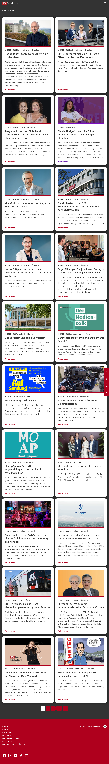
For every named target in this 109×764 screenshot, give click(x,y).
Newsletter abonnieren (93, 726)
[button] (105, 3)
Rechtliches (7, 732)
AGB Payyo (7, 741)
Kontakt (6, 726)
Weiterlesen (10, 90)
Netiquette (7, 735)
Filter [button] (103, 10)
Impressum (7, 729)
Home (4, 10)
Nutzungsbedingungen (12, 738)
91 (59, 708)
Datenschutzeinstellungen (13, 744)
